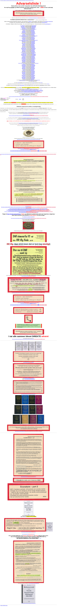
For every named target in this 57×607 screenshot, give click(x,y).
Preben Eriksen (24, 38)
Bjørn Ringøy (23, 67)
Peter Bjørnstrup (24, 32)
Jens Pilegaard (23, 64)
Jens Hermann (23, 45)
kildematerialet (44, 22)
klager (2, 0)
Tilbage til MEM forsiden (3, 605)
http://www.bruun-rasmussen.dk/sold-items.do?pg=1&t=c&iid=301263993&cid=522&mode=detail (28, 139)
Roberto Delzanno (24, 36)
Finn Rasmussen (24, 65)
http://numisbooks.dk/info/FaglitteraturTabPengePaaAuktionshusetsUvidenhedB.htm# (24, 150)
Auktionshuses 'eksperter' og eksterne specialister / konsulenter (31, 91)
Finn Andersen (23, 28)
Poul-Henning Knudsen (23, 52)
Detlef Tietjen (23, 73)
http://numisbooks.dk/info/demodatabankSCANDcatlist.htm (28, 603)
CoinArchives (23, 35)
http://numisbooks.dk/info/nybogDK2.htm (34, 583)
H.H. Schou (22, 26)
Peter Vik (24, 76)
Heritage (24, 44)
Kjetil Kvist (23, 53)
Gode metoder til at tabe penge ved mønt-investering (31, 89)
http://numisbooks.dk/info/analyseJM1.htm (30, 378)
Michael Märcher (24, 57)
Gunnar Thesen (23, 72)
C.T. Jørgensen (22, 25)
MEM (18, 82)
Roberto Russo (24, 68)
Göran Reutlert (23, 66)
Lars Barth (23, 30)
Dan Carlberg (23, 34)
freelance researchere (48, 21)
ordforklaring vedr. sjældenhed (6, 0)
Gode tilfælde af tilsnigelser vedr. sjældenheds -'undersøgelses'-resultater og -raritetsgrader (32, 90)
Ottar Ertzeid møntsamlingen (14, 214)
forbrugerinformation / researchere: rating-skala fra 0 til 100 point (27, 0)
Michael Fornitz (24, 41)
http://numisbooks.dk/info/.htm (28, 148)
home (1, 0)
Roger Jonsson (23, 49)
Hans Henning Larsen (23, 54)
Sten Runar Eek (24, 37)
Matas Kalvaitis (23, 51)
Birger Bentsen (23, 31)
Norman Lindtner (24, 55)
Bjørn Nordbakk (24, 60)
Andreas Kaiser (24, 50)
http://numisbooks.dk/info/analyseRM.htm (30, 379)
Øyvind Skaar (23, 70)
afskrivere (30, 21)
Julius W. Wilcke (24, 77)
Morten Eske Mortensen (22, 80)
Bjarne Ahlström (24, 27)
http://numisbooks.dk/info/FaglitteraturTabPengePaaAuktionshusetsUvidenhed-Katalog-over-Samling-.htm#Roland (28, 208)
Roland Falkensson (21, 40)
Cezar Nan (23, 59)
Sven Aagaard (23, 78)
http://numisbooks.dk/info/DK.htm (28, 362)
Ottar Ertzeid (23, 39)
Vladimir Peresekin (20, 63)
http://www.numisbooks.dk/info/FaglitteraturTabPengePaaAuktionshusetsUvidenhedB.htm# (28, 96)
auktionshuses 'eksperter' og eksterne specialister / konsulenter (15, 0)
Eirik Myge (24, 56)
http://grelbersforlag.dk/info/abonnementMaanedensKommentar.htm (30, 118)
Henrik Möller (23, 58)
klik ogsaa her (26, 40)
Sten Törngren (23, 75)
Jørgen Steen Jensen (23, 48)
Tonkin (23, 74)
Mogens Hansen (24, 43)
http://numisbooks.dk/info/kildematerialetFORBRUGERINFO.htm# (30, 92)
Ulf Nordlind (23, 61)
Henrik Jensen (23, 47)
